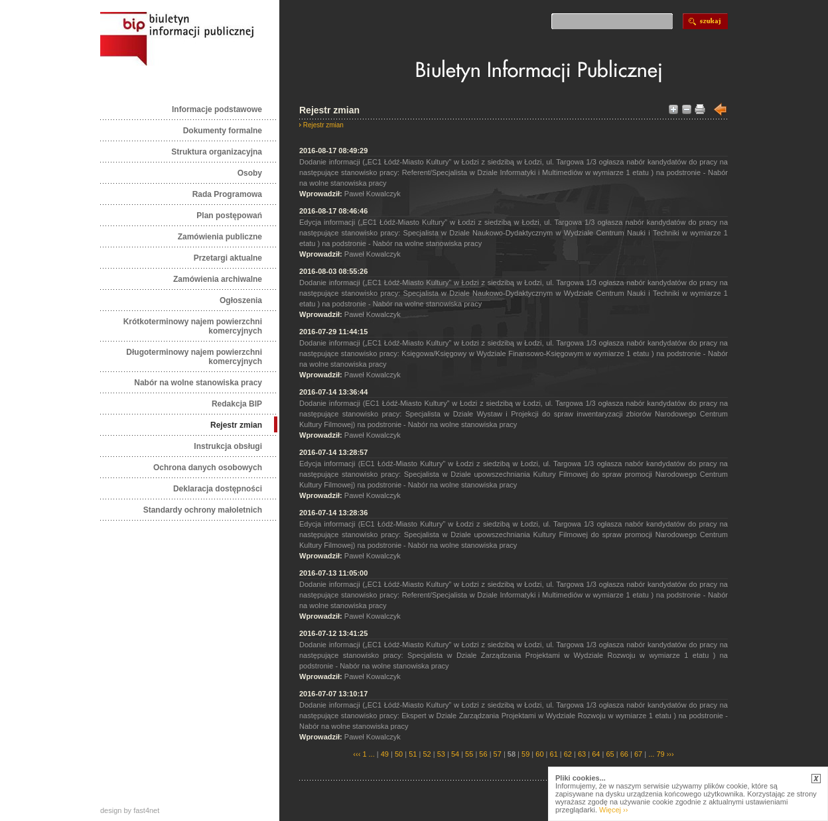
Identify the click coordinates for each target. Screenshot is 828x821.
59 (525, 754)
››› (669, 754)
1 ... (368, 754)
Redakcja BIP (237, 404)
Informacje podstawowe (217, 109)
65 (610, 754)
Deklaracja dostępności (217, 488)
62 (568, 754)
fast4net (146, 810)
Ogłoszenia (241, 300)
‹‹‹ (356, 754)
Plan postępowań (229, 215)
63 (582, 754)
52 (427, 754)
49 (385, 754)
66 (624, 754)
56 (483, 754)
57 (498, 754)
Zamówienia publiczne (220, 236)
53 (441, 754)
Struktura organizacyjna (216, 152)
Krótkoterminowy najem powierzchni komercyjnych (192, 326)
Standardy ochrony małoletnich (202, 510)
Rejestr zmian (236, 425)
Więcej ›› (613, 810)
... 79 (656, 754)
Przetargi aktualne (228, 258)
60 (539, 754)
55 (469, 754)
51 (413, 754)
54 (455, 754)
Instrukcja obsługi (228, 446)
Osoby (250, 173)
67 (638, 754)
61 (554, 754)
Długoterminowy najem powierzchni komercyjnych (194, 356)
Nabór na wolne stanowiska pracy (198, 382)
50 (399, 754)
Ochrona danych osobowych (207, 467)
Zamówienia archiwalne (217, 279)
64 (596, 754)
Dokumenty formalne (222, 130)
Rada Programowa (227, 194)
